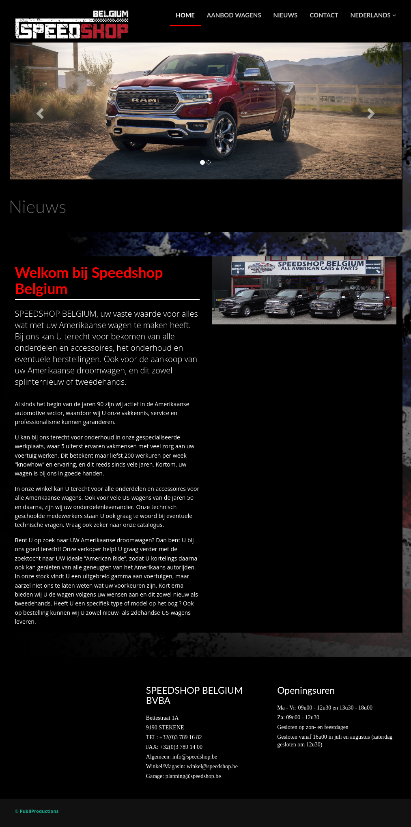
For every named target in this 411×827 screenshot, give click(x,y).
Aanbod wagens (234, 15)
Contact (324, 15)
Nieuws (285, 15)
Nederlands (373, 15)
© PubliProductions (37, 811)
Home (185, 15)
